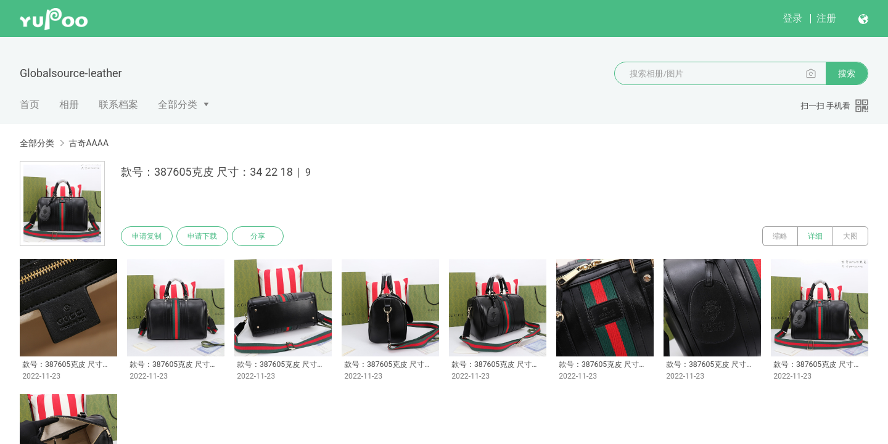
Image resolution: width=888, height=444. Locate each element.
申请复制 (147, 236)
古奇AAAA (88, 143)
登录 (792, 18)
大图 (850, 236)
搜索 (846, 73)
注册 (826, 18)
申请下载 (202, 236)
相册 (69, 104)
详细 (815, 236)
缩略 (780, 236)
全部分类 (177, 104)
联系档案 (118, 104)
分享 (257, 236)
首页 (29, 104)
